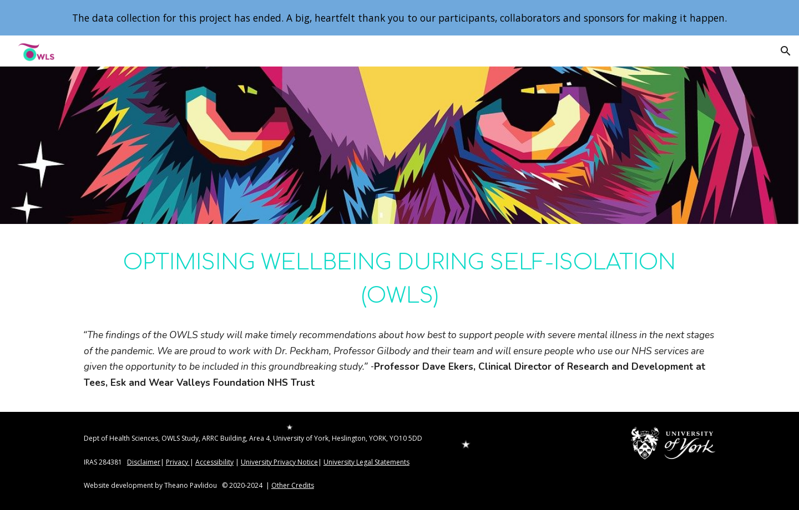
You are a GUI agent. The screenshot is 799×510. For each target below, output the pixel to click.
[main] (399, 278)
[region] (399, 17)
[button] (785, 51)
